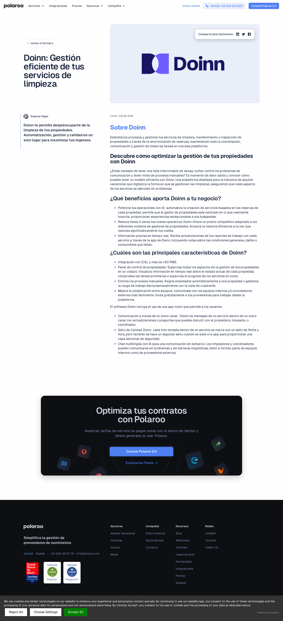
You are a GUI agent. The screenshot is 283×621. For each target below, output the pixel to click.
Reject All (16, 612)
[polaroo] (61, 526)
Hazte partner (155, 540)
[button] (36, 6)
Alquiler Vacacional (122, 533)
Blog (179, 533)
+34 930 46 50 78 (62, 553)
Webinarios (182, 540)
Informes (181, 547)
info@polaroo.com (87, 553)
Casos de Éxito (185, 554)
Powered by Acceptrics (268, 613)
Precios (77, 5)
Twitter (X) (211, 547)
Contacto (152, 547)
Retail (114, 554)
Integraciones (58, 5)
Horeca (115, 547)
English (40, 553)
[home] (14, 6)
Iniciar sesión (191, 5)
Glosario (181, 582)
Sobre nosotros (155, 533)
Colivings (116, 540)
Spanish (29, 553)
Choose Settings (45, 612)
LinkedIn (210, 533)
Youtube (210, 540)
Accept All (76, 612)
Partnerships (184, 561)
